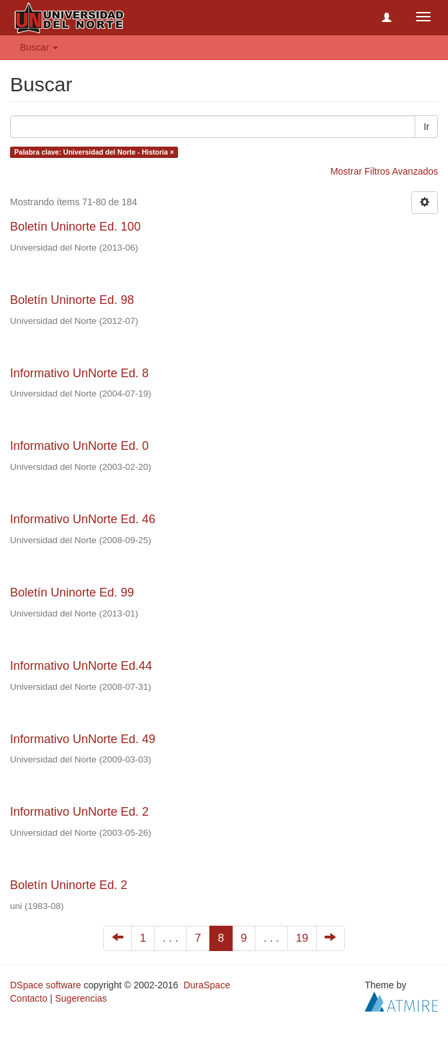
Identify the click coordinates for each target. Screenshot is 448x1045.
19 (302, 938)
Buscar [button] (39, 47)
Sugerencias (81, 998)
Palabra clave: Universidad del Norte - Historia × (94, 152)
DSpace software (45, 985)
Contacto (28, 998)
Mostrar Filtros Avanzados (384, 171)
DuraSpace (206, 985)
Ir (426, 126)
